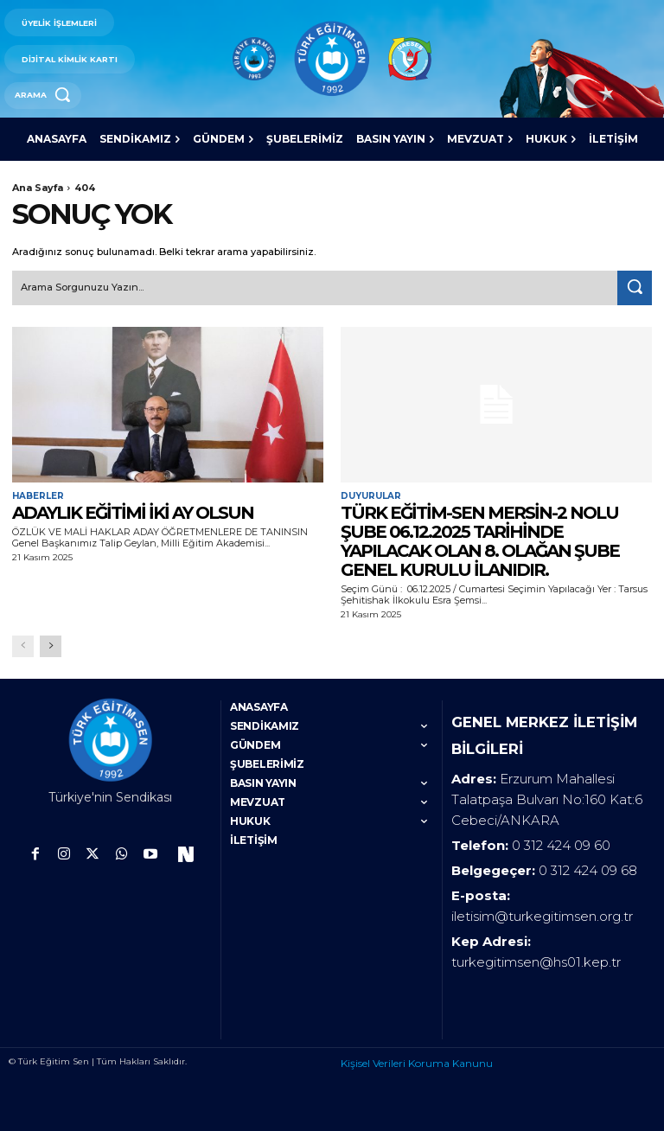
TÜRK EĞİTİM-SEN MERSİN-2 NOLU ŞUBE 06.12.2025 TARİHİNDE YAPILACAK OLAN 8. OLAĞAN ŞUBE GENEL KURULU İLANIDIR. (480, 540)
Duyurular (371, 495)
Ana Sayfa (37, 188)
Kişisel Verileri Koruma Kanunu (417, 1061)
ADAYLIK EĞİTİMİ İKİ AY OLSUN (132, 512)
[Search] (634, 288)
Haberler (38, 495)
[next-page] (50, 646)
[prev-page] (23, 646)
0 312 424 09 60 (561, 843)
